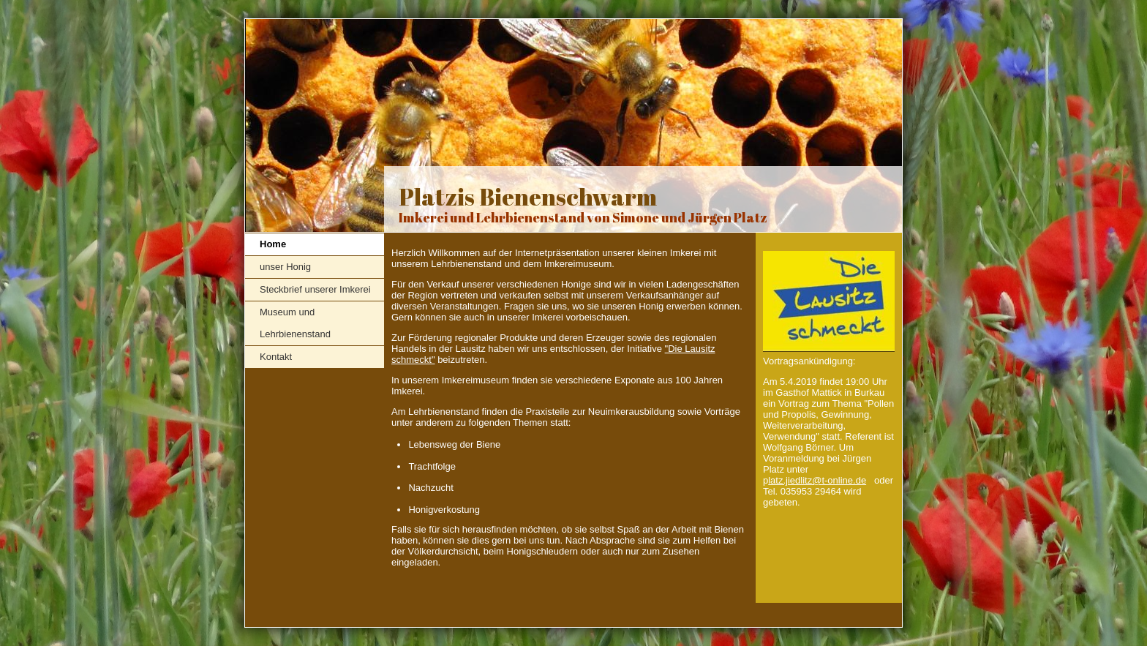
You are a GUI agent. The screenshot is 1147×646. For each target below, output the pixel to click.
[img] (573, 126)
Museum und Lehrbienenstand (295, 323)
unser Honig (285, 266)
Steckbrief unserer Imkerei (315, 289)
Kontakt (276, 356)
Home (273, 244)
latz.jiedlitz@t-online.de (817, 480)
